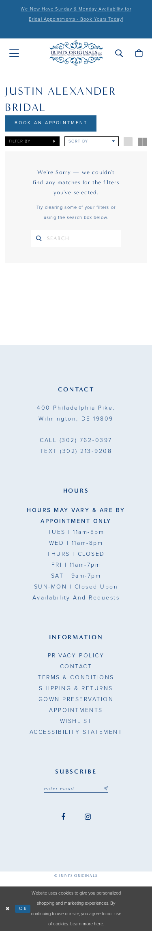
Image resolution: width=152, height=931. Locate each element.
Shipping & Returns (76, 688)
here (98, 924)
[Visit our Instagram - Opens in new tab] (88, 817)
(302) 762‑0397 (76, 440)
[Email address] (76, 789)
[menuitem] (14, 53)
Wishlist (76, 721)
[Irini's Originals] (76, 53)
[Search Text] (76, 238)
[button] (119, 53)
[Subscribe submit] (106, 789)
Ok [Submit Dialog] (23, 908)
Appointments (76, 710)
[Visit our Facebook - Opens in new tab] (63, 817)
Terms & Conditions (76, 677)
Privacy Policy (76, 656)
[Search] (39, 238)
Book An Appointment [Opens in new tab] (51, 123)
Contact (76, 666)
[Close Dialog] (7, 909)
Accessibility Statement (76, 732)
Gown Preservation (76, 699)
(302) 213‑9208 (76, 451)
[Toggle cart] (139, 53)
